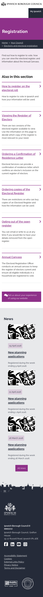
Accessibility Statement (15, 555)
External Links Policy (14, 562)
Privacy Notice (11, 565)
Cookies (8, 559)
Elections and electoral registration (21, 46)
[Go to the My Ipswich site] (35, 13)
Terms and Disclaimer (14, 568)
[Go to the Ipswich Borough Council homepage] (21, 4)
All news (21, 468)
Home (5, 43)
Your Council (17, 43)
